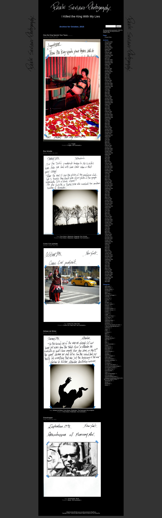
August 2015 (108, 172)
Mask (106, 333)
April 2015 (107, 178)
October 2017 (108, 133)
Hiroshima (107, 323)
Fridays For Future (109, 316)
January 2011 (108, 253)
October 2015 (108, 169)
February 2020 (108, 96)
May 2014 (107, 194)
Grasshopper (48, 418)
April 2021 (107, 77)
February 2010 (108, 269)
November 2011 (108, 238)
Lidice (106, 330)
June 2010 (107, 263)
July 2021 (107, 74)
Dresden (107, 302)
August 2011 (108, 243)
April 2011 (107, 249)
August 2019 (108, 104)
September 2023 (109, 55)
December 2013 (108, 201)
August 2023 (108, 56)
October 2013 (108, 204)
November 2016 (108, 150)
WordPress (93, 512)
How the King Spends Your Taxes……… (58, 35)
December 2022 (108, 59)
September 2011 (109, 241)
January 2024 (108, 53)
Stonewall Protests (109, 358)
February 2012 (108, 234)
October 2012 (108, 222)
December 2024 (108, 47)
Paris (106, 342)
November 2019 (108, 101)
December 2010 (108, 255)
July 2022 (107, 65)
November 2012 (108, 221)
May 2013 (107, 212)
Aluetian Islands (108, 289)
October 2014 (108, 187)
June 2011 (107, 246)
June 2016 (107, 157)
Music (77, 498)
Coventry (107, 299)
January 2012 (108, 235)
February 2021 (108, 80)
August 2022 (108, 64)
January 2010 (108, 271)
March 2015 (108, 179)
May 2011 (107, 247)
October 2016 (108, 151)
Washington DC (108, 380)
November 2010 (108, 256)
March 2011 (108, 250)
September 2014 (109, 188)
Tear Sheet (107, 361)
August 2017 (108, 136)
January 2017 (108, 147)
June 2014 (107, 192)
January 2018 (108, 129)
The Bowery (108, 363)
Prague (106, 345)
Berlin (106, 292)
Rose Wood (107, 348)
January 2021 (108, 82)
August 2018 (108, 118)
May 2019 (107, 108)
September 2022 (109, 62)
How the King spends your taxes (112, 324)
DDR (106, 301)
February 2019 (108, 111)
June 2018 (107, 121)
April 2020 (107, 93)
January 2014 (108, 200)
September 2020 (109, 86)
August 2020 (108, 87)
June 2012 (107, 228)
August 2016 (108, 154)
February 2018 (108, 127)
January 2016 (108, 164)
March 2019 (108, 110)
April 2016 (107, 160)
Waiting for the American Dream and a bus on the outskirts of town (113, 378)
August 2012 (108, 225)
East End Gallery (109, 304)
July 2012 (107, 226)
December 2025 (108, 42)
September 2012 (109, 224)
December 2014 (108, 184)
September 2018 (109, 117)
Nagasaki (76, 236)
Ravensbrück (108, 347)
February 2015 (108, 181)
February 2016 (108, 163)
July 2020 (107, 89)
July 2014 (107, 191)
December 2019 (108, 99)
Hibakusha (70, 236)
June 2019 (107, 107)
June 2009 (107, 280)
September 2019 (109, 102)
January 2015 (108, 182)
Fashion (107, 311)
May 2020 (107, 92)
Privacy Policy (108, 37)
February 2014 (108, 198)
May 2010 (107, 265)
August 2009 (108, 278)
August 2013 (108, 207)
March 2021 (108, 79)
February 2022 (108, 68)
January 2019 (108, 113)
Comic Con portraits (50, 244)
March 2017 (108, 144)
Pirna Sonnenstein (109, 344)
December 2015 (108, 166)
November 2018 (108, 116)
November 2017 (108, 132)
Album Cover (108, 287)
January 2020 (108, 98)
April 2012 (107, 231)
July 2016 (107, 155)
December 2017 (108, 130)
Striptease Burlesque (110, 360)
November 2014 (108, 185)
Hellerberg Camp (109, 320)
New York (77, 324)
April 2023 (107, 58)
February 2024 (108, 52)
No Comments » (77, 145)
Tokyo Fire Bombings (110, 373)
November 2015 (108, 167)
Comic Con (70, 324)
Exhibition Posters (109, 308)
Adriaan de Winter (49, 331)
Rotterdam (74, 410)
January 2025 (108, 46)
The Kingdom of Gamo (110, 367)
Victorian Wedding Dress (111, 376)
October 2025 (108, 43)
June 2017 (107, 139)
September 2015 (109, 170)
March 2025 (108, 45)
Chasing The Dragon (110, 295)
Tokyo (106, 372)
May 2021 (107, 76)
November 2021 (108, 71)
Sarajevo (107, 353)
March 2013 (108, 215)
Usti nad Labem (108, 375)
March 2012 (108, 232)
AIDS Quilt (107, 286)
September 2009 (109, 277)
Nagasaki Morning (109, 338)
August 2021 (108, 73)
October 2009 (108, 275)
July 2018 (107, 120)
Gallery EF (107, 318)
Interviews (107, 327)
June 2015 (107, 175)
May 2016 (107, 158)
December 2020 (108, 83)
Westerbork (107, 383)
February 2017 (108, 145)
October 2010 (108, 258)
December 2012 (108, 219)
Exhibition (107, 307)
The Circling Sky (96, 513)
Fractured (107, 313)
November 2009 (108, 274)
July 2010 (107, 262)
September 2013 (109, 206)
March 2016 (108, 161)
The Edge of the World (110, 364)
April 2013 (107, 213)
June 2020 (107, 90)
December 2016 (108, 148)
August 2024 (108, 49)
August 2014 (108, 189)
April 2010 (107, 266)
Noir (106, 341)
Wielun (106, 385)
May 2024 (107, 50)
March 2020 (108, 95)
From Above (63, 236)
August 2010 (108, 260)
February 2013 (108, 216)
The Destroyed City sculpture (86, 410)
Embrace (107, 305)
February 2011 (108, 252)
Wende (106, 382)
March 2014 (108, 197)
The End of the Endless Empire (112, 366)
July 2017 (107, 138)
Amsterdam (107, 290)
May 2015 (107, 176)
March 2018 (108, 126)
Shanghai (107, 354)
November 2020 (108, 84)
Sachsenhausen (109, 351)
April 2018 (107, 124)
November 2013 (108, 203)
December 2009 (108, 272)
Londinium (107, 332)
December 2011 (108, 237)
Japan (106, 329)
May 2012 (107, 229)
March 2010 (108, 268)
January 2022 (108, 70)
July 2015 (107, 173)
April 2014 (107, 195)
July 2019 (107, 105)
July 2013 (107, 209)
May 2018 (107, 123)
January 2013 (108, 218)
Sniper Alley (108, 357)
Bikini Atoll (107, 293)
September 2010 (109, 259)
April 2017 (107, 142)
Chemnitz (107, 296)
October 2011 (108, 240)
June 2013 (107, 210)
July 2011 (107, 244)
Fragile (73, 144)
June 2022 (107, 67)
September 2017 (109, 135)
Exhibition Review (109, 310)
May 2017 (107, 141)
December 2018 (108, 114)
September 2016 (109, 153)
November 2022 (108, 61)
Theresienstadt (108, 370)
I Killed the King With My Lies (81, 16)
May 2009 (107, 281)
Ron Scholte (47, 151)
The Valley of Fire (109, 369)
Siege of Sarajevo (109, 355)
